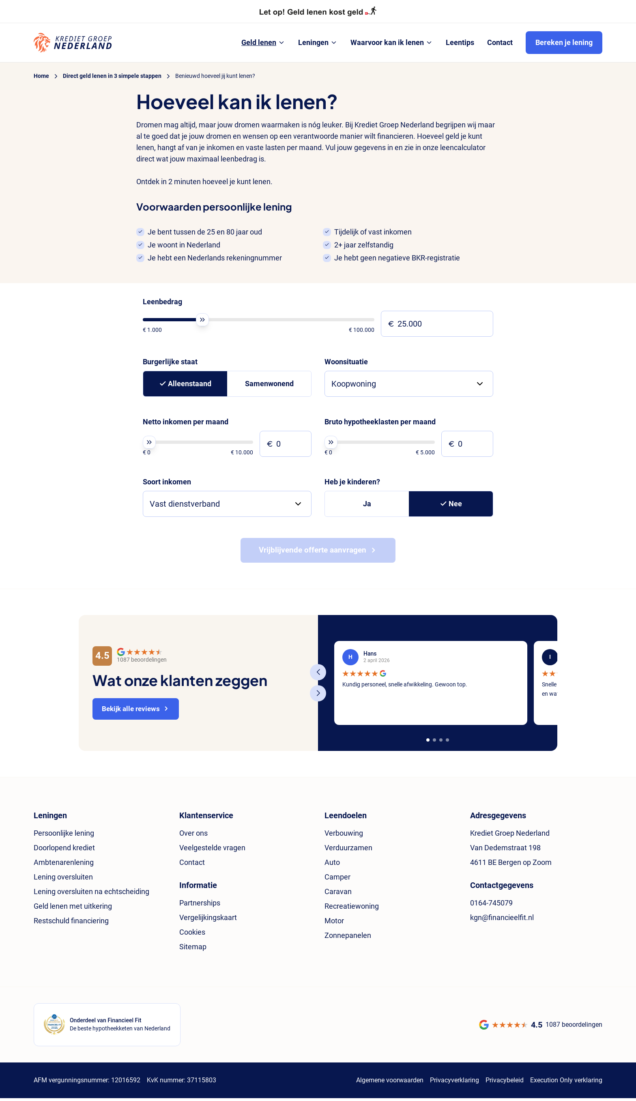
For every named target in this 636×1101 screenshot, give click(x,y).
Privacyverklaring (454, 1083)
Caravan (338, 894)
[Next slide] (318, 696)
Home (41, 76)
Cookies (192, 935)
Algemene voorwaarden (389, 1083)
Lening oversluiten (63, 879)
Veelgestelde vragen (212, 850)
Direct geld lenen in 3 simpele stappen (112, 76)
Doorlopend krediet (64, 850)
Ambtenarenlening (64, 865)
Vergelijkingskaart (208, 920)
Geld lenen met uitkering (73, 909)
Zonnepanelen (347, 938)
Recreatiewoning (351, 909)
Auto (332, 865)
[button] (428, 742)
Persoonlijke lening (64, 836)
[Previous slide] (318, 675)
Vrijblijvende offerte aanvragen (312, 552)
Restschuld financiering (71, 923)
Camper (337, 879)
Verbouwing (343, 836)
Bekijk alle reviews (133, 711)
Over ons (193, 836)
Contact (192, 865)
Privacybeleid (505, 1083)
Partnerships (199, 905)
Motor (334, 923)
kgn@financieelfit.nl (502, 920)
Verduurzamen (348, 850)
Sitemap (192, 949)
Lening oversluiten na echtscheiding (91, 894)
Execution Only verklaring (566, 1083)
